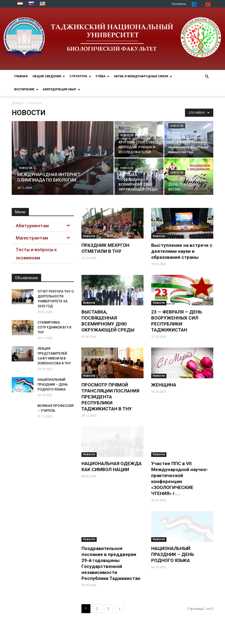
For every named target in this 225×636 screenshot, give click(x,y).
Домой (17, 103)
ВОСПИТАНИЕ (26, 89)
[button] (206, 76)
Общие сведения (48, 76)
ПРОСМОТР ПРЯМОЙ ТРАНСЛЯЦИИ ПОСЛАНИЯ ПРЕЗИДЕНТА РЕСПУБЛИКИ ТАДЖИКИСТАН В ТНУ (110, 396)
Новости (25, 168)
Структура (80, 76)
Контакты (179, 4)
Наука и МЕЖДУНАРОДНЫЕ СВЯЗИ (143, 76)
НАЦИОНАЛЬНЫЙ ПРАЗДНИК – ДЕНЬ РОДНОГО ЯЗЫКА (172, 554)
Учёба (103, 76)
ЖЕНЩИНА (163, 385)
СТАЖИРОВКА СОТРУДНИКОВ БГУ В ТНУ (54, 327)
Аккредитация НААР (61, 89)
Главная (21, 76)
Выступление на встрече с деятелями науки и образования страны (181, 251)
